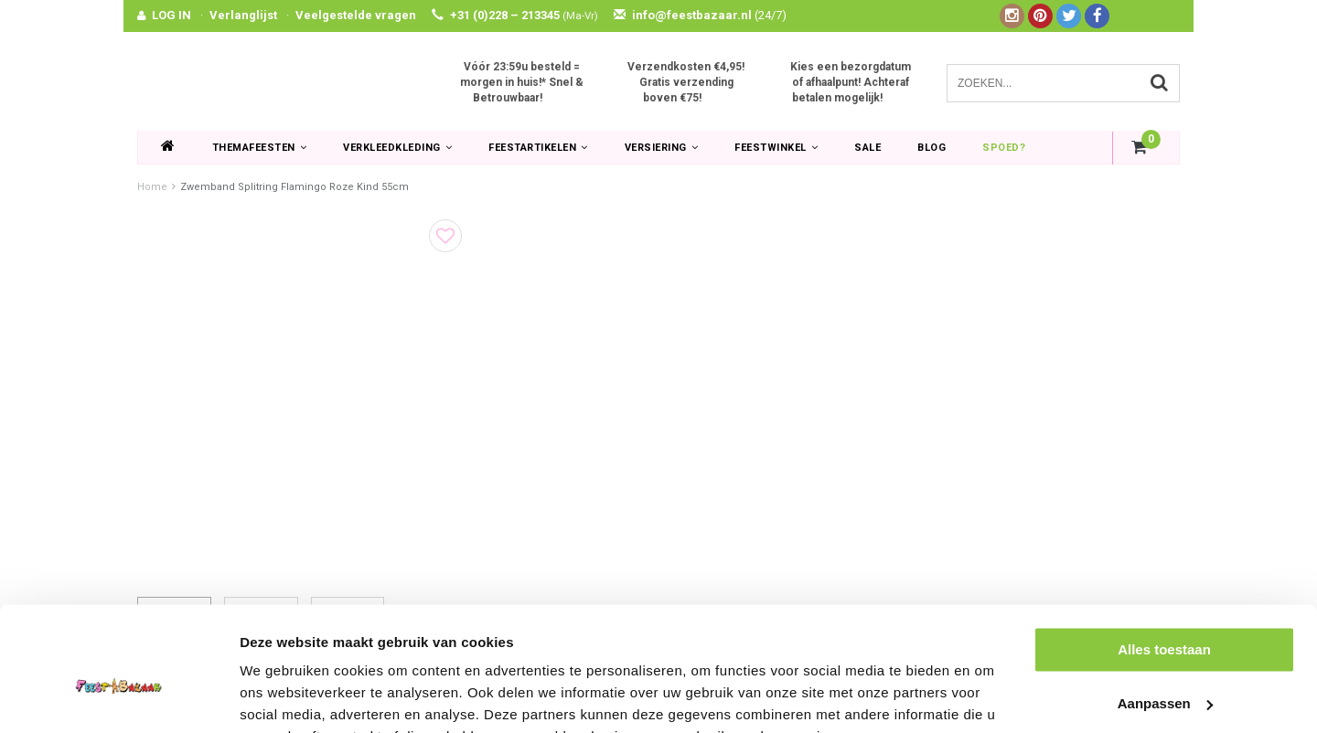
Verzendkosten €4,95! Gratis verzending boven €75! (685, 82)
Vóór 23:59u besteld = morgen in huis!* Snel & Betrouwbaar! (522, 82)
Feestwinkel (776, 148)
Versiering (662, 148)
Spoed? (1003, 148)
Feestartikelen (538, 148)
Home (152, 187)
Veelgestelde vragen (355, 15)
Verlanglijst (243, 15)
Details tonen (283, 697)
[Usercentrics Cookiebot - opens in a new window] (118, 697)
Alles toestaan (1164, 560)
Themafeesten (259, 148)
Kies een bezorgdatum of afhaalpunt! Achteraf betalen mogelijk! (850, 82)
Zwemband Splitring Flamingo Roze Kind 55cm (294, 187)
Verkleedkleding (397, 148)
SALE (867, 148)
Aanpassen (1165, 613)
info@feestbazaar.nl (700, 15)
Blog (931, 148)
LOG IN (171, 15)
